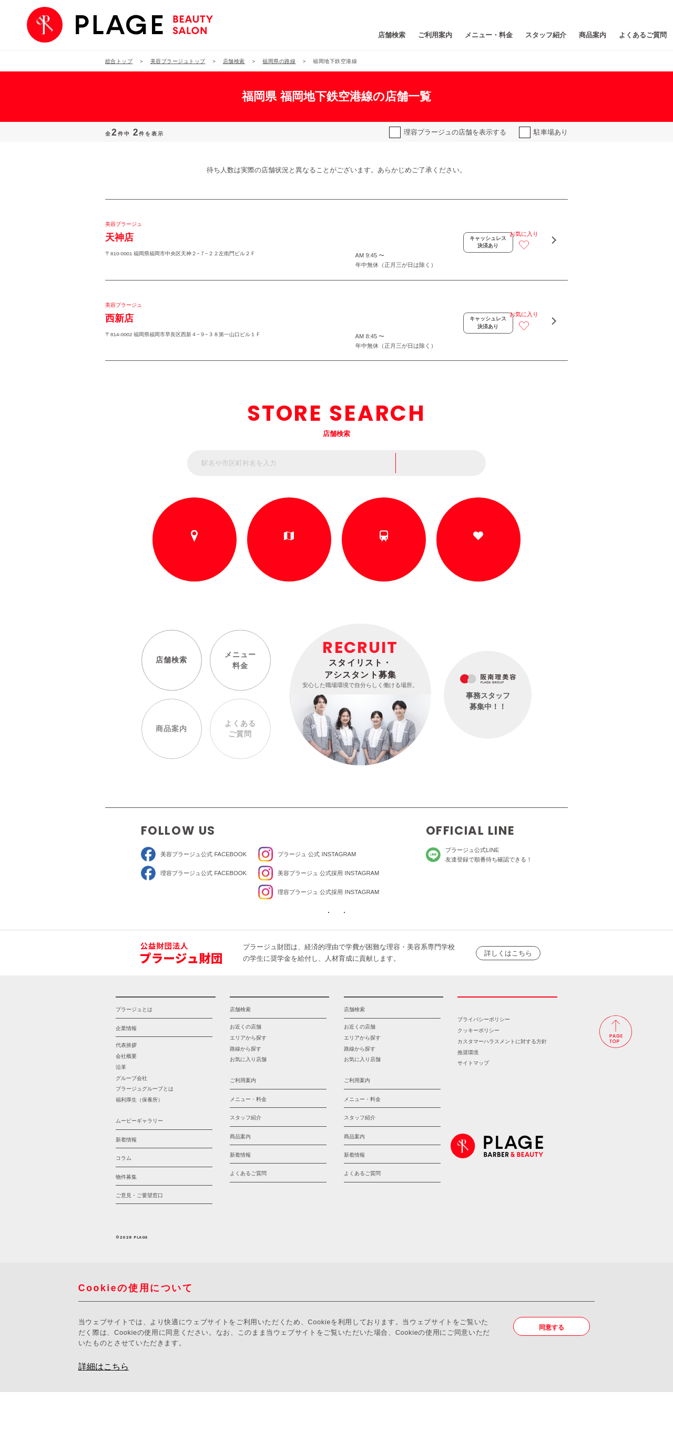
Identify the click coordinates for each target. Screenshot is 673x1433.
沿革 (121, 1107)
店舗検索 (333, 36)
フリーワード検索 (446, 475)
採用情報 (507, 1031)
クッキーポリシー (478, 1071)
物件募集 (126, 1217)
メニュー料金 (238, 674)
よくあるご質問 (584, 36)
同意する (553, 1368)
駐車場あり (551, 132)
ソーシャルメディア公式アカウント (272, 935)
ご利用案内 (377, 36)
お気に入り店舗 (248, 1100)
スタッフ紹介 (487, 36)
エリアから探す (289, 561)
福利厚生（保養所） (139, 1141)
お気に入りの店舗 (478, 561)
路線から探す (384, 561)
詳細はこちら (103, 1407)
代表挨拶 (126, 1086)
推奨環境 (467, 1093)
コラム (123, 1199)
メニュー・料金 (430, 36)
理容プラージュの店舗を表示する (455, 132)
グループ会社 (131, 1119)
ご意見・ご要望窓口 (139, 1236)
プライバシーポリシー (483, 1060)
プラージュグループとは (145, 1130)
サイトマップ (473, 1104)
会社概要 (126, 1097)
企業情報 (126, 1069)
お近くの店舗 (194, 561)
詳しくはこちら (508, 981)
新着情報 (126, 1180)
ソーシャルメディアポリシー (400, 935)
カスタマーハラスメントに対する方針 (502, 1082)
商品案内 (534, 36)
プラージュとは (134, 1050)
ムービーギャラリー (139, 1162)
